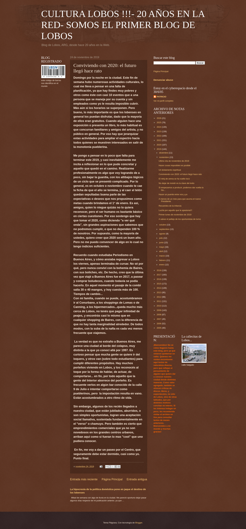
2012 (159, 297)
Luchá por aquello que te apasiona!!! (175, 210)
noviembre (164, 157)
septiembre (164, 229)
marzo (162, 256)
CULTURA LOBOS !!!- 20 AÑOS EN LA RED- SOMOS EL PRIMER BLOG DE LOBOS (123, 24)
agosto (162, 233)
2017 (159, 274)
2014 (159, 288)
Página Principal (112, 479)
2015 (159, 283)
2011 (159, 301)
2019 (159, 149)
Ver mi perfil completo (163, 101)
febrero (162, 260)
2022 (159, 136)
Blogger (138, 522)
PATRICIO (161, 96)
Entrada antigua (137, 479)
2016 (159, 279)
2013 (159, 292)
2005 (159, 328)
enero (162, 264)
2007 (159, 319)
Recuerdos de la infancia (170, 206)
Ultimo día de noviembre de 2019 (174, 161)
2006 (159, 323)
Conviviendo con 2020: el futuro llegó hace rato (180, 174)
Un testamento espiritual (170, 170)
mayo (162, 247)
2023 (159, 131)
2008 (159, 314)
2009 (159, 310)
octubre (163, 224)
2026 (159, 118)
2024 (159, 127)
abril (161, 251)
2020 (159, 145)
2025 (159, 122)
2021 (159, 140)
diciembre (164, 153)
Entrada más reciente (84, 479)
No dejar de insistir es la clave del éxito (176, 183)
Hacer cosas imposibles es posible (174, 165)
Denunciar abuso (163, 80)
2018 (159, 270)
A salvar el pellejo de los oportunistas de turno (180, 219)
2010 (159, 306)
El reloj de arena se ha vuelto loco (174, 179)
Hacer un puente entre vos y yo (173, 194)
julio (161, 238)
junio (161, 242)
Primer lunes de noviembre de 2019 (175, 214)
